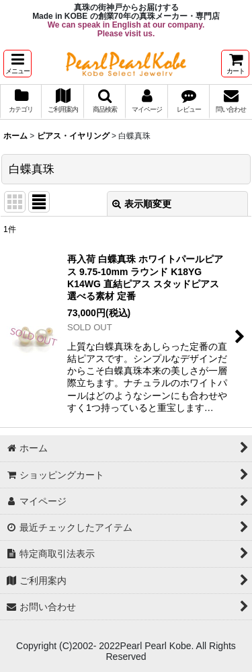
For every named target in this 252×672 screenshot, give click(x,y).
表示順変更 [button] (141, 203)
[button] (17, 63)
